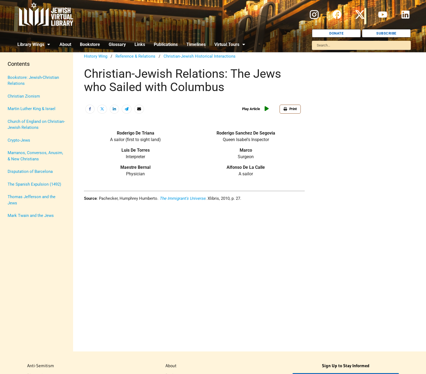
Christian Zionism (24, 96)
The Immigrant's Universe (182, 198)
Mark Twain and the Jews (31, 215)
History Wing (95, 56)
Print (290, 109)
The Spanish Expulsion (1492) (34, 184)
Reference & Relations (135, 56)
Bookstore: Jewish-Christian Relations (33, 80)
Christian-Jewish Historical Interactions (200, 56)
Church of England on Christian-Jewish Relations (36, 124)
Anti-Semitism (40, 365)
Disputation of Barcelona (30, 171)
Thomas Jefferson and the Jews (31, 199)
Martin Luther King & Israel (31, 108)
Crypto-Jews (19, 140)
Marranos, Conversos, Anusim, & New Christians (35, 155)
